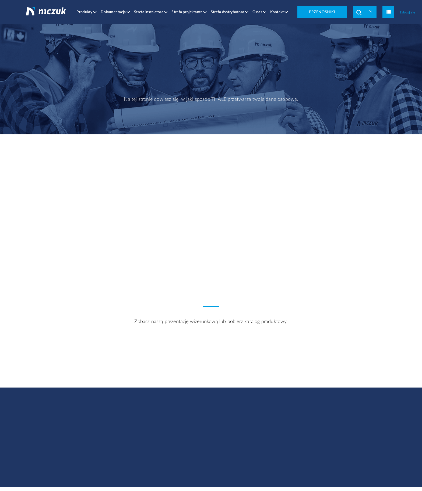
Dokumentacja (113, 12)
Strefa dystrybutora (227, 12)
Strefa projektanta (187, 12)
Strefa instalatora (149, 12)
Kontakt (277, 12)
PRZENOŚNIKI (322, 12)
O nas (257, 12)
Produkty (85, 12)
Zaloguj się (408, 12)
